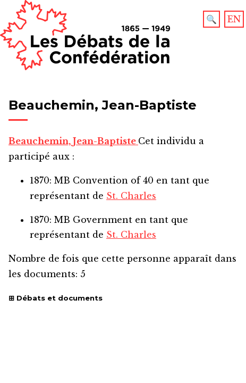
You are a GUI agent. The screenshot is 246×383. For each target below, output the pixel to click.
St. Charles (131, 195)
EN (234, 19)
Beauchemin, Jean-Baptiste (73, 141)
